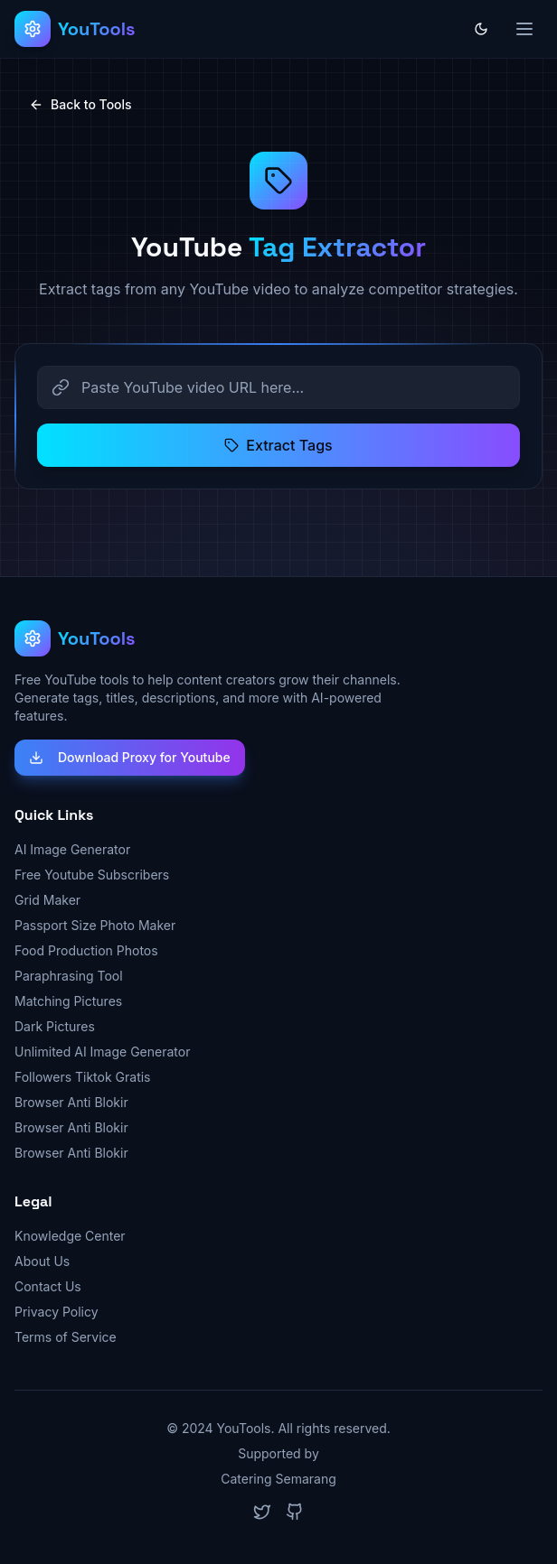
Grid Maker (47, 900)
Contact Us (47, 1286)
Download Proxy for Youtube (130, 757)
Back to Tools (80, 104)
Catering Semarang (278, 1478)
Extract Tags (278, 445)
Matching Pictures (68, 1001)
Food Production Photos (86, 950)
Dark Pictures (54, 1026)
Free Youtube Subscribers (91, 874)
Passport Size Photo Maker (94, 925)
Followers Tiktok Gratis (82, 1077)
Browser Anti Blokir (71, 1102)
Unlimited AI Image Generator (102, 1051)
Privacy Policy (56, 1311)
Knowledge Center (70, 1235)
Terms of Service (65, 1337)
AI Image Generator (72, 849)
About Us (42, 1261)
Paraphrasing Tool (68, 975)
